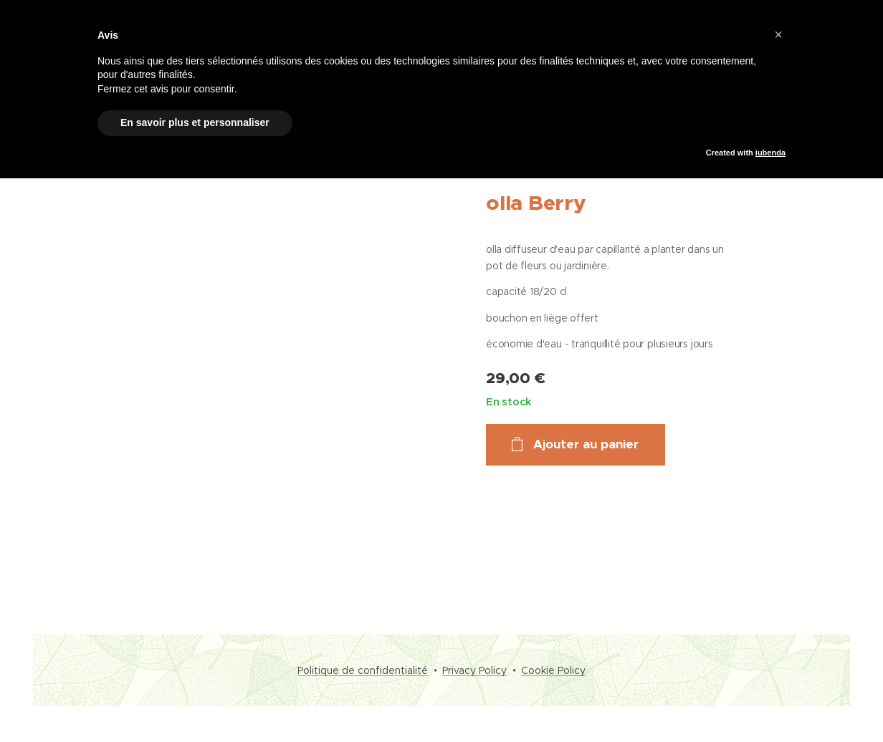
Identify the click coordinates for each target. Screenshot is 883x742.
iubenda (770, 152)
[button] (778, 34)
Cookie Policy (553, 670)
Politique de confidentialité (362, 670)
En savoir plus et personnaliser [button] (194, 122)
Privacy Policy (474, 670)
